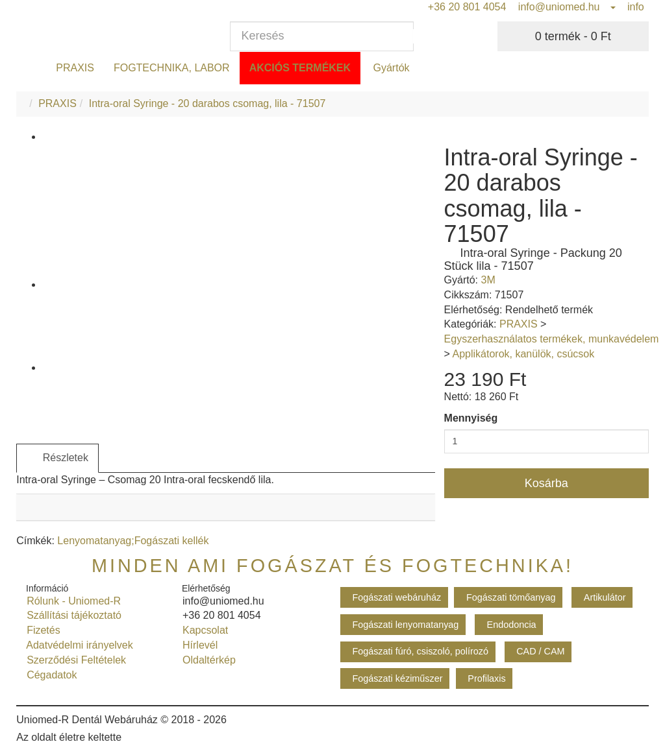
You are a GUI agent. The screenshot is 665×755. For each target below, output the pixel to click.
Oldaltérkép (206, 659)
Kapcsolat (202, 630)
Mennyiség (471, 418)
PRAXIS (75, 67)
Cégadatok (49, 674)
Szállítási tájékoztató (71, 615)
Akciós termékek (300, 67)
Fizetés (40, 630)
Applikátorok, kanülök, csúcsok (523, 353)
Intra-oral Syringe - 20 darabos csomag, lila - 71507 (207, 103)
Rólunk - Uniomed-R (71, 600)
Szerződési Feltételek (73, 659)
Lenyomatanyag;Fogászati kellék (132, 540)
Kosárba (546, 483)
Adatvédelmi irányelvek (77, 645)
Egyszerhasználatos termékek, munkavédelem (551, 338)
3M (488, 279)
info (634, 6)
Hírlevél (197, 645)
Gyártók (389, 67)
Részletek (57, 457)
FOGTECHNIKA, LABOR (172, 67)
